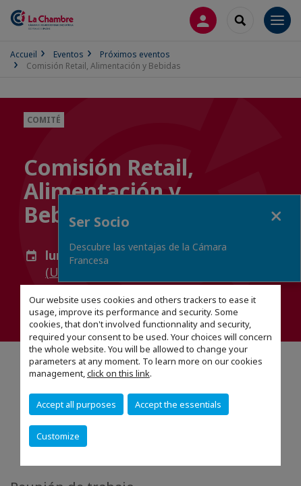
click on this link (118, 373)
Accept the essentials (178, 404)
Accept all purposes (76, 404)
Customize (58, 436)
